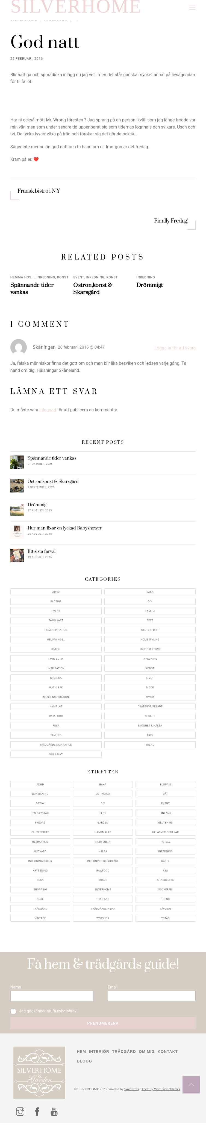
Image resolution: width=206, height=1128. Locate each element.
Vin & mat (56, 756)
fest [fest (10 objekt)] (103, 815)
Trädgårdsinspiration (56, 747)
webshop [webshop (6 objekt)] (103, 920)
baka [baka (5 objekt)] (103, 786)
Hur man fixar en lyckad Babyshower (65, 530)
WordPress (133, 1095)
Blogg (85, 1067)
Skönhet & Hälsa (150, 728)
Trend (150, 747)
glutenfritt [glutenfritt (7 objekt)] (40, 834)
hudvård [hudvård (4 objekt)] (40, 853)
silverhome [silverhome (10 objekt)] (103, 891)
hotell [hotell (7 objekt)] (165, 844)
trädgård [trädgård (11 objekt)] (40, 911)
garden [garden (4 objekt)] (103, 825)
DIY (150, 603)
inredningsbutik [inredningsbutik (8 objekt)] (40, 863)
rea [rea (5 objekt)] (165, 872)
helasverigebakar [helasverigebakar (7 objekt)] (165, 834)
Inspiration (56, 670)
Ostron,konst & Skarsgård (92, 291)
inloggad (47, 412)
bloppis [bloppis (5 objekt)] (165, 786)
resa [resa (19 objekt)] (40, 882)
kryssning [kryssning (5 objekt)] (40, 872)
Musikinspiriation (56, 699)
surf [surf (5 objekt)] (40, 901)
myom (150, 699)
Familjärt (56, 622)
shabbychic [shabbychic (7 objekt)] (165, 882)
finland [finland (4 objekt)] (165, 815)
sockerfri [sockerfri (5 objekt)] (165, 891)
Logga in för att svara (175, 350)
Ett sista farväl (41, 554)
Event (78, 280)
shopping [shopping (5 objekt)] (40, 891)
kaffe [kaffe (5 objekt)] (165, 863)
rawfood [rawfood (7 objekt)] (103, 872)
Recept (150, 718)
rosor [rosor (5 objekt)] (102, 882)
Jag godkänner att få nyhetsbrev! (45, 1015)
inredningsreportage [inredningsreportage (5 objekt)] (103, 863)
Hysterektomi (150, 651)
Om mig (149, 1057)
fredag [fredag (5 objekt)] (40, 825)
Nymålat (56, 708)
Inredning (46, 280)
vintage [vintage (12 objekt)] (40, 920)
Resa (56, 728)
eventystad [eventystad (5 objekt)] (40, 815)
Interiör (99, 1057)
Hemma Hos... (22, 280)
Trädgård (125, 1057)
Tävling (55, 737)
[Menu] (192, 7)
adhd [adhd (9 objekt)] (40, 786)
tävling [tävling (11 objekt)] (165, 911)
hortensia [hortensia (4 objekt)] (102, 844)
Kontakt (170, 1057)
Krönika (56, 680)
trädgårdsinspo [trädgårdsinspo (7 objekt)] (103, 911)
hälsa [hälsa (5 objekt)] (102, 853)
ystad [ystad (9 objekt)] (165, 920)
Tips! (150, 737)
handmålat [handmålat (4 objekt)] (103, 834)
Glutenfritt (150, 632)
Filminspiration (56, 632)
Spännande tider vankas (52, 460)
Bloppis (56, 603)
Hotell (56, 651)
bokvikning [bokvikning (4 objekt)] (40, 796)
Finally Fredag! (171, 224)
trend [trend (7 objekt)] (165, 901)
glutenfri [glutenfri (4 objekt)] (165, 825)
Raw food (56, 718)
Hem (81, 1057)
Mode (150, 689)
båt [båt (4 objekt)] (165, 796)
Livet (150, 680)
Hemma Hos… (56, 641)
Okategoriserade (149, 708)
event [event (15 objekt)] (165, 805)
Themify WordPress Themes (164, 1095)
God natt (46, 45)
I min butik (56, 661)
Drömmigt (149, 287)
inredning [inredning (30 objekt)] (165, 853)
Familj (150, 613)
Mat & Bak (56, 689)
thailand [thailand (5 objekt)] (103, 901)
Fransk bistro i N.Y (38, 194)
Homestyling (149, 641)
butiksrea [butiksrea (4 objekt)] (103, 796)
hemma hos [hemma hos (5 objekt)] (40, 844)
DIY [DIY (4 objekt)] (103, 805)
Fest (150, 622)
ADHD (56, 594)
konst (63, 280)
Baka (150, 594)
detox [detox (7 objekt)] (40, 805)
